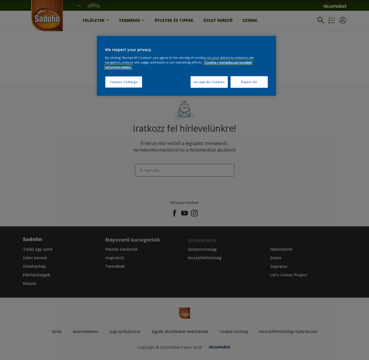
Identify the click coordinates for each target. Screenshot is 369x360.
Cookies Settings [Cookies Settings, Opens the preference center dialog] (124, 82)
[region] (186, 66)
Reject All (249, 82)
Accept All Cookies (209, 82)
